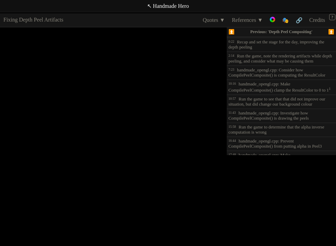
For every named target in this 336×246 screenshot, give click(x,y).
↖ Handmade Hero (168, 6)
